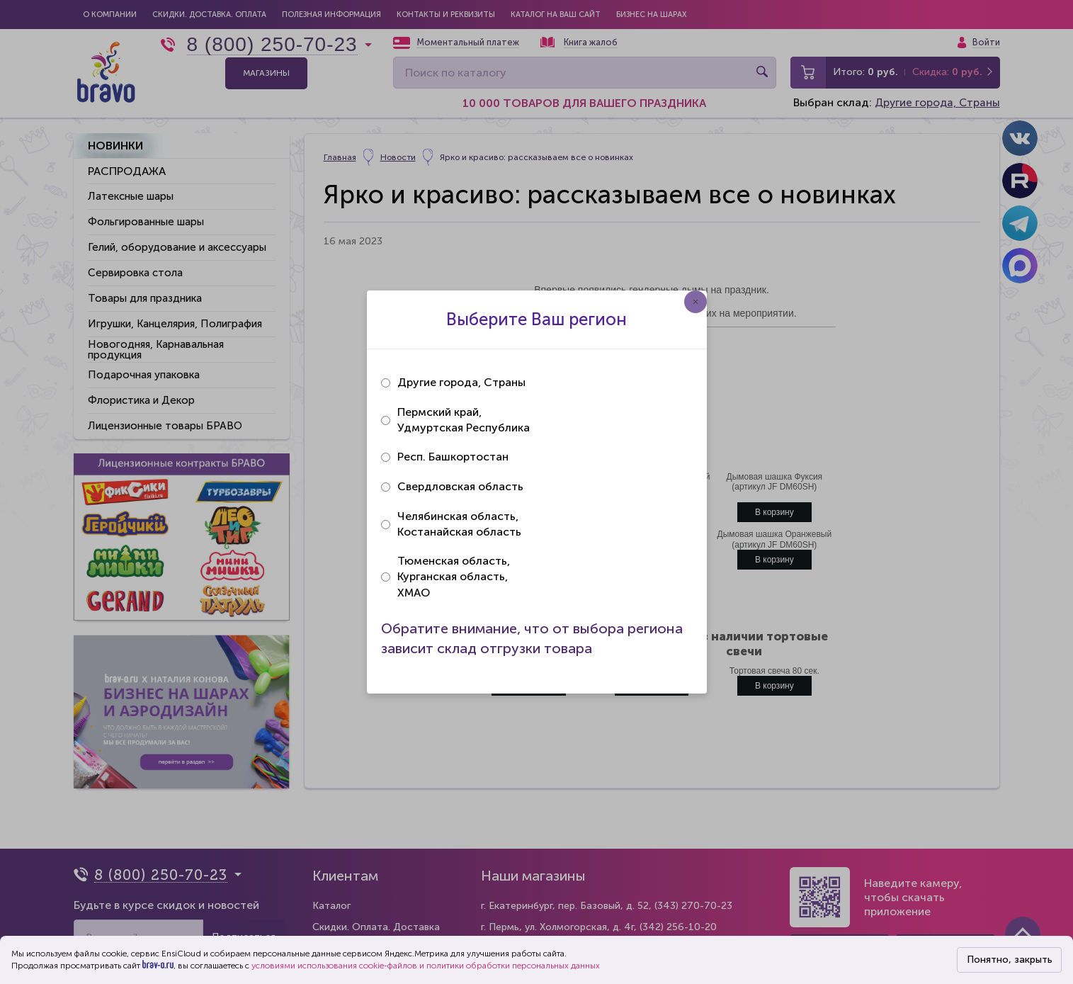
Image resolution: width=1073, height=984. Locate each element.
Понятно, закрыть (1009, 960)
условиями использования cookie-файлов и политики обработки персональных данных (425, 966)
